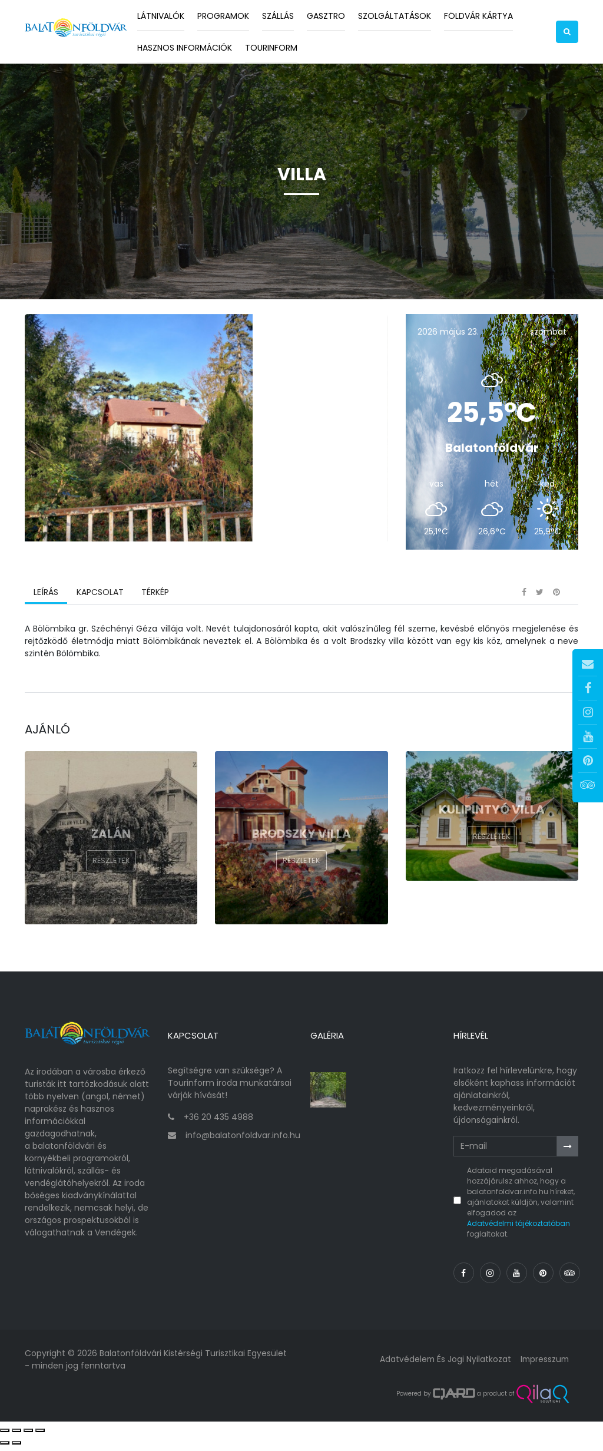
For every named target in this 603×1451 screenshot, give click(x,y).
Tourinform (271, 48)
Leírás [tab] (46, 600)
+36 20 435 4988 (218, 1122)
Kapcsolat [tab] (99, 600)
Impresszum (543, 1364)
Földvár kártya (478, 16)
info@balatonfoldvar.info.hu (242, 1140)
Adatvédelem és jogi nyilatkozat (442, 1364)
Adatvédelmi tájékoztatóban (518, 1229)
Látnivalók (160, 16)
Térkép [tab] (154, 600)
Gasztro (326, 16)
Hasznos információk (184, 48)
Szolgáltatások (394, 16)
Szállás (278, 16)
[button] (567, 32)
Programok (223, 16)
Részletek (111, 869)
